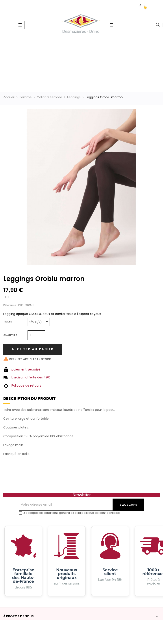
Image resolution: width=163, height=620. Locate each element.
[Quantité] (36, 335)
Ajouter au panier (33, 349)
